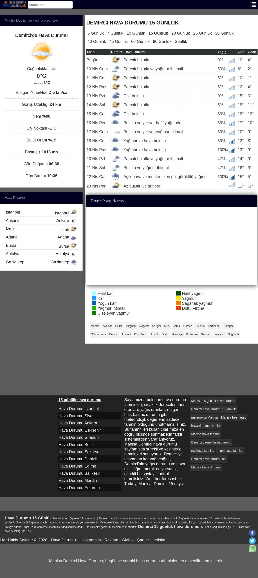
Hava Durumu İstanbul (78, 408)
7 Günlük (115, 33)
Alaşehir (144, 326)
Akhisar (107, 326)
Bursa (41, 246)
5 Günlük (95, 33)
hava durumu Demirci (206, 426)
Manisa (95, 326)
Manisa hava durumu (206, 467)
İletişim (159, 540)
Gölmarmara (98, 334)
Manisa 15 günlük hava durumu (213, 401)
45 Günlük (118, 41)
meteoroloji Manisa (204, 417)
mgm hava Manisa (230, 450)
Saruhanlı (213, 326)
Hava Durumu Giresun (78, 437)
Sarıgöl (156, 326)
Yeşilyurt (220, 334)
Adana (41, 237)
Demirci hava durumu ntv (208, 459)
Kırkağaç (228, 326)
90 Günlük (162, 41)
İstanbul (41, 212)
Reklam (111, 540)
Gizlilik (127, 540)
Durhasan (192, 334)
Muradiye (177, 334)
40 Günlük (96, 41)
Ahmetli (126, 334)
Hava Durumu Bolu (75, 444)
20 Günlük (180, 33)
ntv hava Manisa (202, 450)
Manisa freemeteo (233, 417)
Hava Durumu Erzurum (79, 487)
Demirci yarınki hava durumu (211, 442)
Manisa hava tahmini (205, 434)
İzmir (41, 229)
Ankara (41, 220)
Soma (176, 326)
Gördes (187, 326)
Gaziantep (41, 262)
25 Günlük (202, 33)
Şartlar (143, 540)
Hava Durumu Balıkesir (79, 473)
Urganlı (154, 334)
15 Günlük (158, 33)
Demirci (114, 334)
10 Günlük (136, 33)
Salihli (119, 326)
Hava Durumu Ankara (77, 423)
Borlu (165, 334)
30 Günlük (224, 33)
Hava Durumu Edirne (77, 466)
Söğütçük (233, 334)
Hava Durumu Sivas (76, 416)
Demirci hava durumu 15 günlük (213, 409)
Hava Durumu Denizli (77, 459)
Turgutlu (131, 326)
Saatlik (181, 41)
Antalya (41, 254)
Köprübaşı (140, 334)
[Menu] (253, 4)
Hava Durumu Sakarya (78, 452)
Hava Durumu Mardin (77, 480)
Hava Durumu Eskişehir (79, 430)
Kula (167, 326)
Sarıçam (206, 334)
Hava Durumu (63, 540)
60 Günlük (140, 41)
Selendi (199, 326)
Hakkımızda (90, 540)
